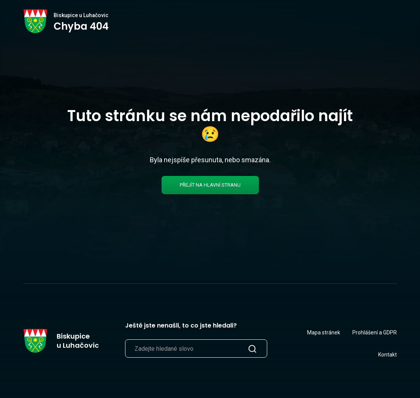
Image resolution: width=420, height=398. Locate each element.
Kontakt (387, 355)
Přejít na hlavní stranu (210, 185)
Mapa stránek (323, 332)
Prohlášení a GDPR (374, 332)
